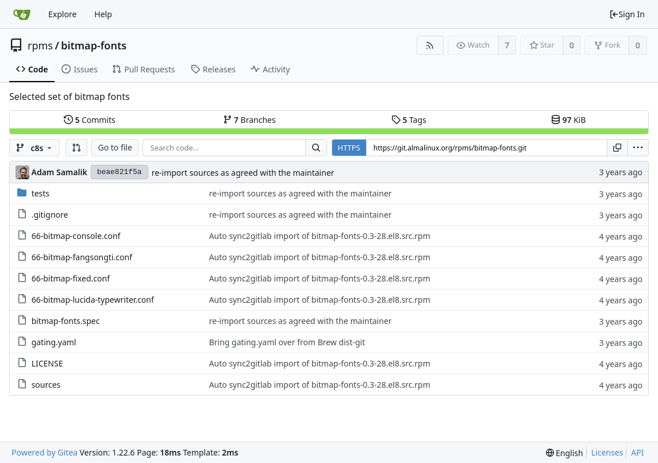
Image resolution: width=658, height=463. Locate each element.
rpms (40, 45)
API (637, 452)
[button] (76, 147)
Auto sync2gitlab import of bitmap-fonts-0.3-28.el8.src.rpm (319, 235)
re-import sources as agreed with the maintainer (243, 172)
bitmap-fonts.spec (66, 320)
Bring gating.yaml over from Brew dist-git (287, 342)
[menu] (638, 147)
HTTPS (349, 147)
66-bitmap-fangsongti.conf (82, 257)
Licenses (607, 452)
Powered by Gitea (44, 452)
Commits (90, 119)
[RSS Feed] (430, 45)
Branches (249, 119)
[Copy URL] (617, 147)
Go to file (115, 147)
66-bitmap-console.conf (76, 235)
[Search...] (316, 147)
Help (103, 14)
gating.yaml (54, 342)
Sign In (627, 14)
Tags (408, 119)
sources (46, 384)
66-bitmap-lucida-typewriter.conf (93, 299)
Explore (62, 14)
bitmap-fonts (93, 45)
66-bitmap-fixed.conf (71, 278)
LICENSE (47, 363)
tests (40, 193)
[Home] (22, 14)
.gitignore (50, 214)
